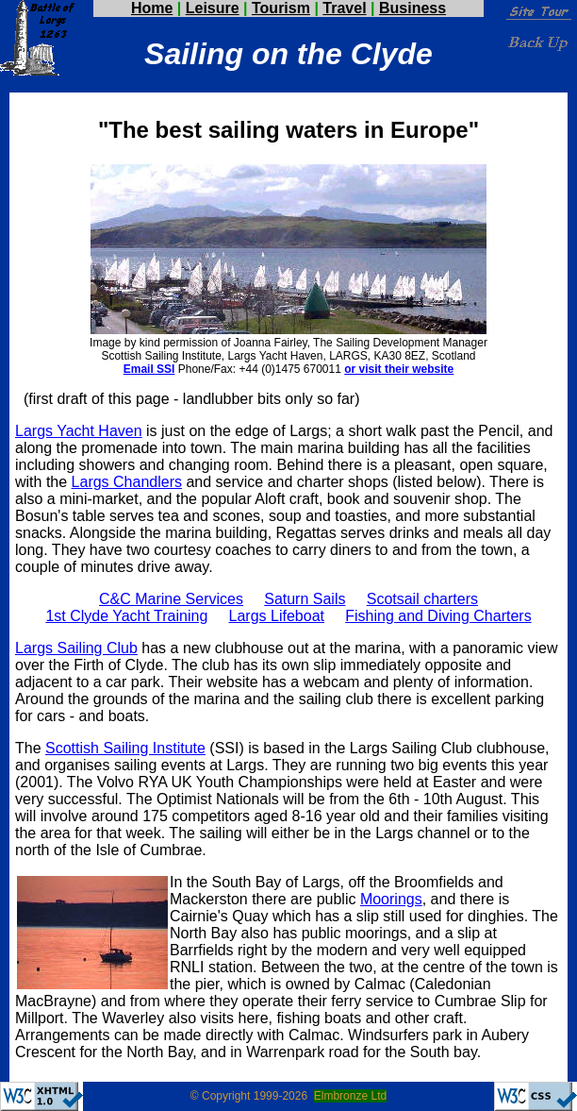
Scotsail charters (422, 599)
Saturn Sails (304, 599)
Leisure (212, 8)
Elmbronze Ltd (350, 1096)
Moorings (391, 899)
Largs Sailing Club (76, 648)
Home (152, 8)
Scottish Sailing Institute (125, 748)
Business (412, 8)
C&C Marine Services (171, 599)
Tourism (281, 8)
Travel (344, 8)
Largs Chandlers (127, 482)
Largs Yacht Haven (78, 431)
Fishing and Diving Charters (438, 616)
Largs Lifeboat (276, 616)
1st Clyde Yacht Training (126, 616)
